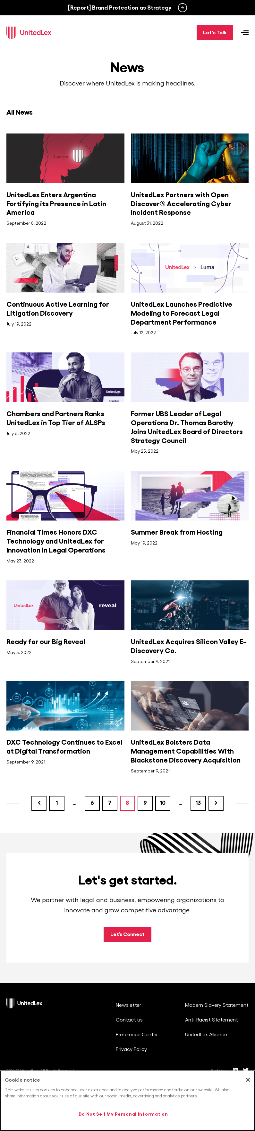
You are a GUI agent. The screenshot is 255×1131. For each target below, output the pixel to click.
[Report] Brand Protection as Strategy (120, 8)
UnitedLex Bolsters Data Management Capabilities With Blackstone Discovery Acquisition (186, 751)
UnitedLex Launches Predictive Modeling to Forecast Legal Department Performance (181, 313)
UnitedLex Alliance (206, 1035)
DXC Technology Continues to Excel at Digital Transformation (64, 747)
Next (217, 803)
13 (202, 801)
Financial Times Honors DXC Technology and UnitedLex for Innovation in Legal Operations (56, 541)
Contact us (129, 1020)
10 (166, 801)
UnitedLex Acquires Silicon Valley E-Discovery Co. (188, 646)
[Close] (248, 1080)
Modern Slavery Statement (217, 1005)
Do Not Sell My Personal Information (123, 1114)
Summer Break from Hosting (177, 532)
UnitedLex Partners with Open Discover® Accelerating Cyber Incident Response (181, 203)
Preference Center (137, 1035)
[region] (127, 1100)
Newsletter (128, 1005)
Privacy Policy (131, 1049)
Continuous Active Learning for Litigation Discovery (57, 309)
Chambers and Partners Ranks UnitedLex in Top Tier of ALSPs (55, 418)
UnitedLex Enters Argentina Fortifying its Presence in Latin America (56, 203)
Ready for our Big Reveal (45, 641)
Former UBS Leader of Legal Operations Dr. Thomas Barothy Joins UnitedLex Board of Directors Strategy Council (187, 427)
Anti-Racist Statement (211, 1020)
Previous (38, 803)
